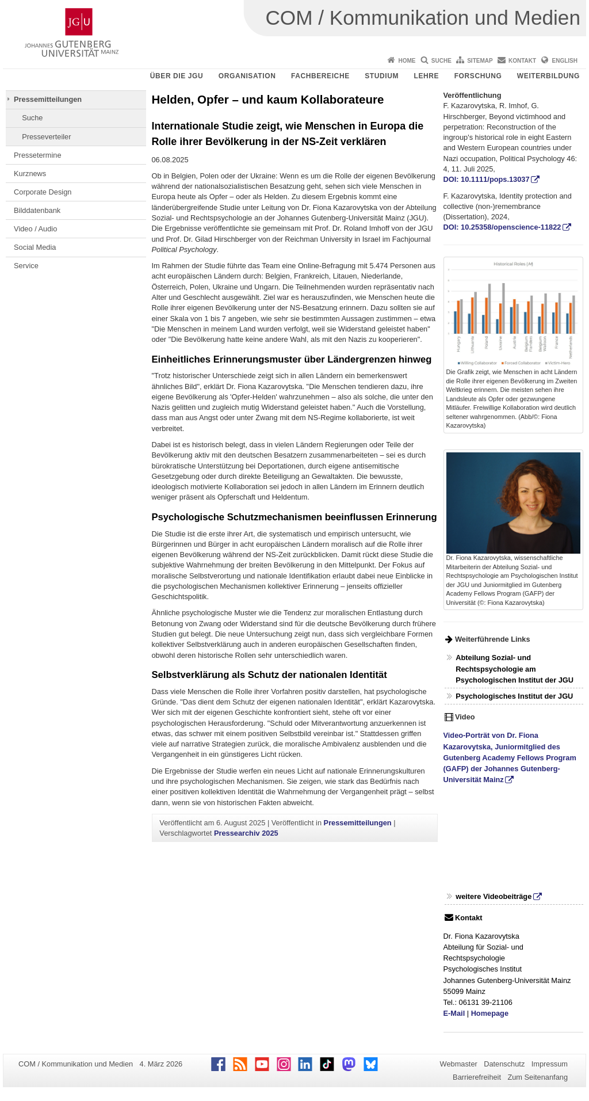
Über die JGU (177, 76)
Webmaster (458, 1064)
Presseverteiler (46, 136)
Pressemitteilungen (48, 99)
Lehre (426, 76)
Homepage (489, 1013)
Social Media (35, 247)
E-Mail (454, 1013)
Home (406, 61)
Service (26, 265)
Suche (441, 61)
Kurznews (30, 173)
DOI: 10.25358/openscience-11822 (502, 227)
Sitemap (479, 61)
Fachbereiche (320, 76)
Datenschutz (504, 1064)
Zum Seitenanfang (537, 1077)
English (564, 61)
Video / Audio (35, 228)
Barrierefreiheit (477, 1077)
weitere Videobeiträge (493, 896)
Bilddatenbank (37, 210)
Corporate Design (42, 192)
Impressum (549, 1064)
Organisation (247, 76)
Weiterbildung (548, 76)
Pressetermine (38, 155)
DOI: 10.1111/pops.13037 (486, 179)
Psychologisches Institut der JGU (514, 696)
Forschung (478, 76)
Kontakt (522, 61)
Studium (382, 76)
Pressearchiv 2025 (246, 833)
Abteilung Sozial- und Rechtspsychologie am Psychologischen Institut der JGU (514, 668)
